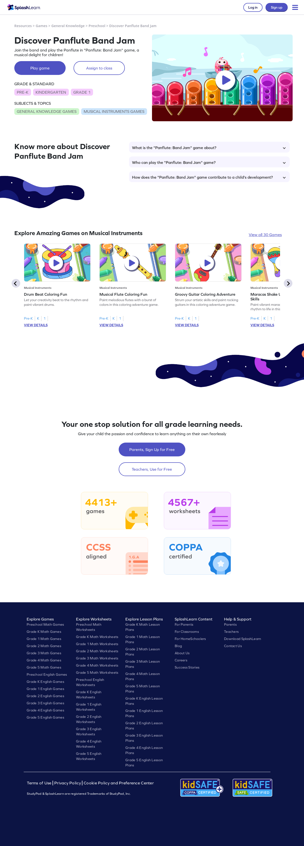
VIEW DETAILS (36, 325)
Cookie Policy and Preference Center (119, 783)
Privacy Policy (67, 783)
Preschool (97, 25)
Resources (23, 25)
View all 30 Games (265, 234)
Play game (40, 68)
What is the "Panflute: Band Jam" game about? (209, 147)
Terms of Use (40, 783)
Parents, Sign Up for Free (152, 449)
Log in (253, 7)
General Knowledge (68, 25)
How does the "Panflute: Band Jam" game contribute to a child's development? (209, 177)
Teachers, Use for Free (152, 469)
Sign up (276, 7)
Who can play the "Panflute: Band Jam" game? (209, 162)
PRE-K (22, 92)
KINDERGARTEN (51, 92)
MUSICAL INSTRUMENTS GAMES (114, 111)
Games (42, 25)
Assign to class (99, 68)
